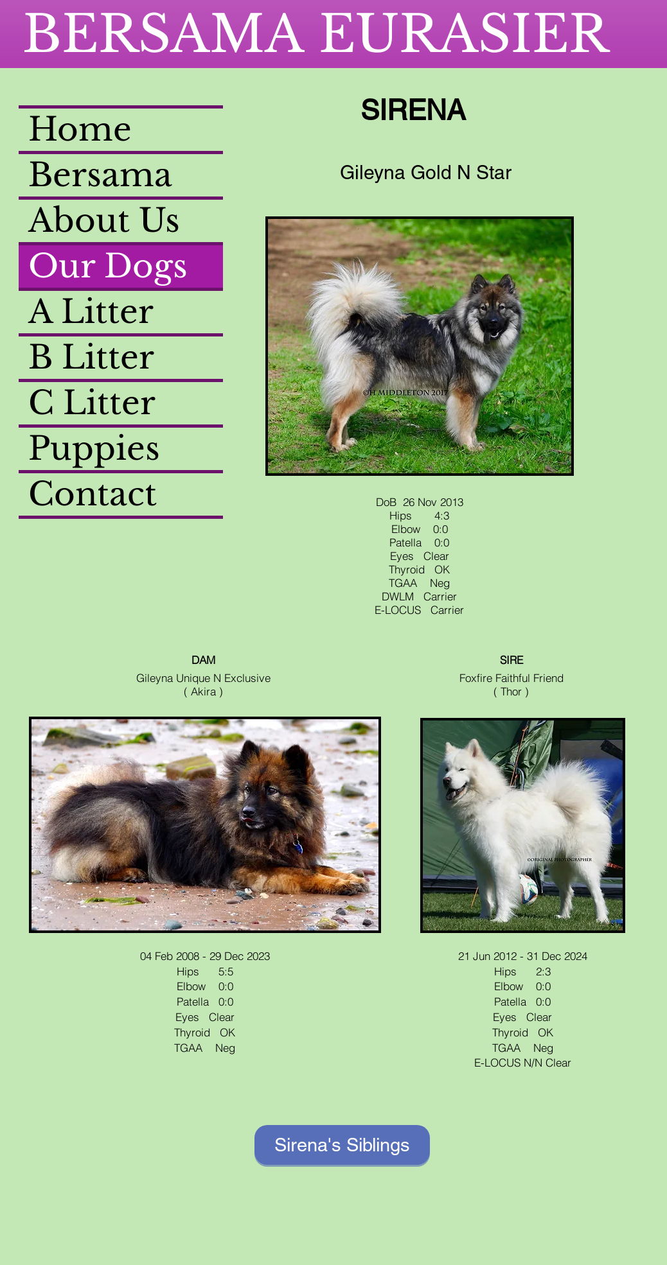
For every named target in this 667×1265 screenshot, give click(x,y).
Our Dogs (108, 266)
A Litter (91, 312)
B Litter (91, 357)
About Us (104, 220)
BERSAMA (170, 34)
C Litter (92, 403)
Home (80, 129)
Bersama (100, 175)
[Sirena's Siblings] (342, 1145)
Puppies (94, 448)
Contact (92, 494)
